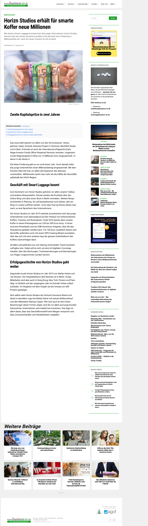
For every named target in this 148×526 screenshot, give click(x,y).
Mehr (112, 4)
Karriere (71, 4)
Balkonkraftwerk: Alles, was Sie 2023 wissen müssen (102, 335)
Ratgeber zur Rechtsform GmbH (102, 316)
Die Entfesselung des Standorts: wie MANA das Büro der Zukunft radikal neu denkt (104, 269)
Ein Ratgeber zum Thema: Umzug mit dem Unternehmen (103, 330)
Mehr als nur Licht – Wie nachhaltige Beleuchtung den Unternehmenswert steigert (101, 299)
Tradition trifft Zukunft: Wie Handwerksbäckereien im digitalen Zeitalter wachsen (103, 289)
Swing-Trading (96, 361)
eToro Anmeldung (97, 341)
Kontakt (41, 517)
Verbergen (25, 126)
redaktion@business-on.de (100, 109)
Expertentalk (82, 4)
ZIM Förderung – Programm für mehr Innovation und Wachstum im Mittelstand (103, 352)
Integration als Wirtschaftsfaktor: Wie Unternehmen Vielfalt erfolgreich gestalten (103, 279)
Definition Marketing (98, 323)
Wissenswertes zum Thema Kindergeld (101, 326)
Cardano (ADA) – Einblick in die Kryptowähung (102, 357)
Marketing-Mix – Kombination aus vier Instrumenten (103, 319)
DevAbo (93, 338)
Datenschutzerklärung (50, 517)
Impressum (60, 517)
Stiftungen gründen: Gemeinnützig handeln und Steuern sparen (103, 344)
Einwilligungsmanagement (40, 519)
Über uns (104, 4)
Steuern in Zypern (97, 348)
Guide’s (94, 4)
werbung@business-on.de (100, 115)
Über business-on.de (98, 103)
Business (60, 4)
